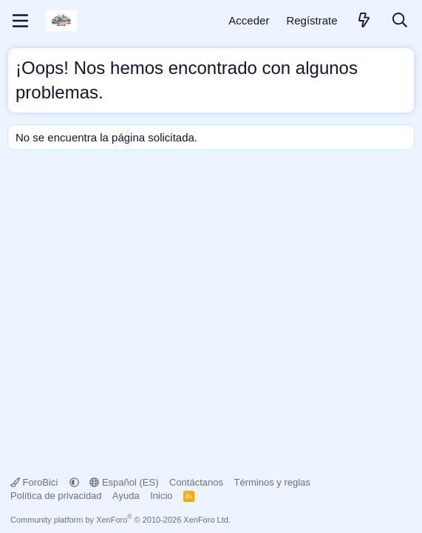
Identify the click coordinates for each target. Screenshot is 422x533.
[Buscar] (400, 21)
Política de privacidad (56, 495)
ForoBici (35, 482)
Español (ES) (123, 482)
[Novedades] (364, 21)
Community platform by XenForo (120, 519)
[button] (74, 482)
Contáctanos (196, 482)
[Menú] (20, 20)
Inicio (161, 495)
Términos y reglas (272, 482)
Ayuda (126, 495)
